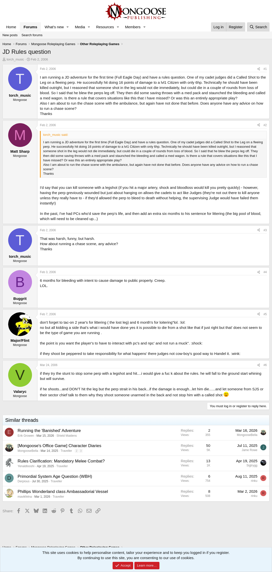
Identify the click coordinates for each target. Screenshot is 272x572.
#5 (265, 314)
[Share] (258, 69)
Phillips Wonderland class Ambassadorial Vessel (63, 491)
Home (11, 27)
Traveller (66, 451)
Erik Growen (26, 435)
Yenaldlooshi (26, 466)
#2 (265, 125)
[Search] (258, 26)
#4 (265, 272)
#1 (265, 69)
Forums (30, 27)
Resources (105, 27)
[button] (67, 26)
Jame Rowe (249, 450)
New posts (10, 35)
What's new (54, 27)
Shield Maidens (67, 435)
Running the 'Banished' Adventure (49, 430)
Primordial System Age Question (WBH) (55, 476)
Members (133, 27)
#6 (265, 365)
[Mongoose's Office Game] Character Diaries (59, 445)
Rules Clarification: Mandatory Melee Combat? (61, 461)
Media (80, 27)
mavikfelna (25, 496)
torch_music (15, 59)
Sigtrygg (251, 465)
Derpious (24, 481)
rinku (254, 481)
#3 (265, 230)
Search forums (32, 35)
